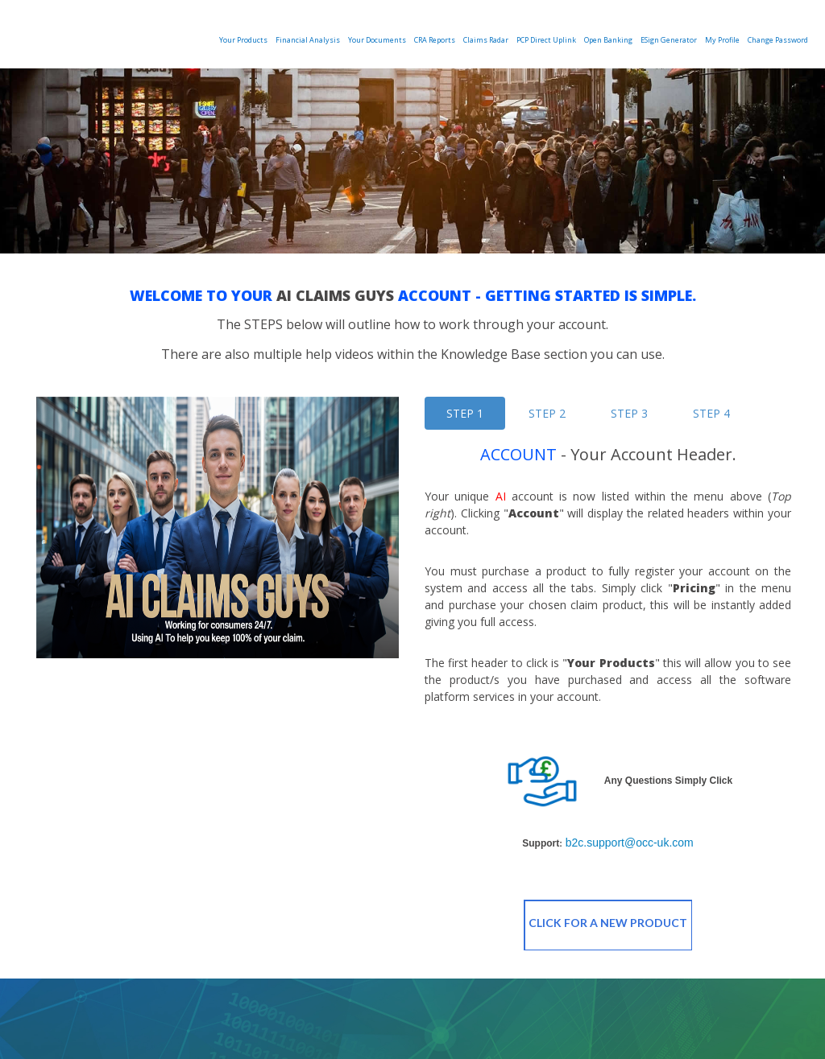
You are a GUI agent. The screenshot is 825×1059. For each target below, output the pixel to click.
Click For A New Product (608, 925)
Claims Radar (485, 40)
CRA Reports (434, 40)
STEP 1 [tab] (464, 413)
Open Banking (608, 40)
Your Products (243, 40)
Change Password (778, 40)
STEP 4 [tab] (711, 413)
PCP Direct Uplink (546, 40)
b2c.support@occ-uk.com (630, 842)
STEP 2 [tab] (547, 413)
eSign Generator (669, 40)
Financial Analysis (308, 40)
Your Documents (377, 40)
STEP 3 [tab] (629, 413)
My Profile (722, 40)
